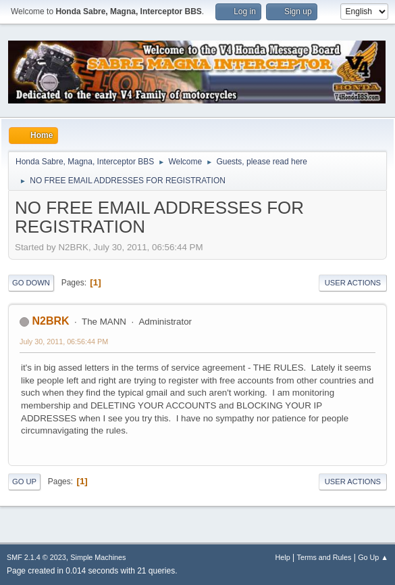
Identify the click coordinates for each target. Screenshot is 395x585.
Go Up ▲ (373, 557)
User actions (353, 283)
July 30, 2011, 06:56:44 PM (64, 341)
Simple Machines (98, 557)
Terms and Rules (324, 557)
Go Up (24, 481)
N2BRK (50, 321)
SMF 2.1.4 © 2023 (36, 557)
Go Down (31, 283)
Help (282, 557)
